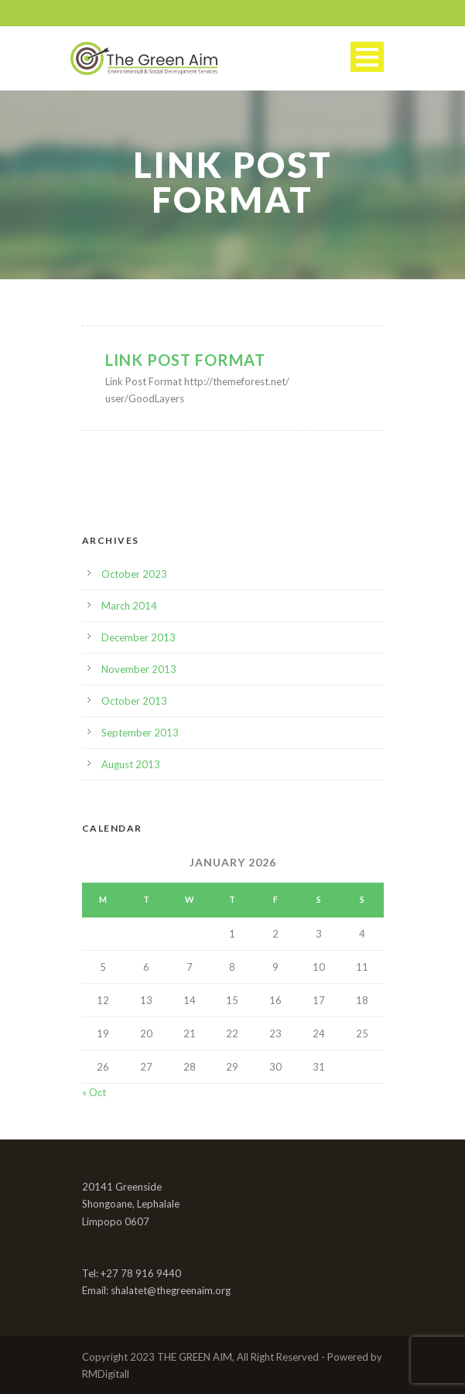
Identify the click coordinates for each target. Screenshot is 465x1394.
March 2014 (129, 606)
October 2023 (134, 574)
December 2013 (138, 637)
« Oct (94, 1092)
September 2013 (140, 732)
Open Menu (367, 57)
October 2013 (134, 701)
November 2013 (138, 669)
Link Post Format (185, 359)
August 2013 (130, 764)
